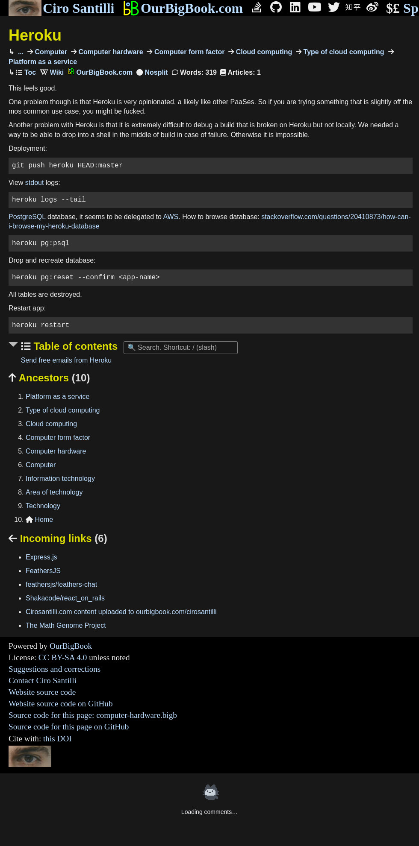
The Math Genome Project (66, 625)
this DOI (57, 738)
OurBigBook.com (183, 8)
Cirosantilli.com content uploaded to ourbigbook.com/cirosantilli (121, 611)
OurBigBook (71, 645)
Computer (50, 52)
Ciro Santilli (61, 8)
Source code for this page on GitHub (69, 726)
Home (39, 519)
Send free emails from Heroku (66, 360)
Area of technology (54, 492)
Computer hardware (110, 52)
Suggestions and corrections (54, 669)
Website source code (42, 692)
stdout (34, 182)
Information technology (60, 478)
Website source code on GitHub (61, 703)
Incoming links (58, 538)
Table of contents (74, 346)
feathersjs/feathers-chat (61, 584)
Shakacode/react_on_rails (65, 598)
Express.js (41, 557)
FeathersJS (43, 570)
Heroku (35, 35)
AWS (170, 216)
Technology (43, 505)
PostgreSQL (27, 216)
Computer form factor (188, 52)
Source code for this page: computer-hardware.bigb (93, 715)
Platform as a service (57, 396)
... (20, 52)
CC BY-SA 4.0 (62, 657)
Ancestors (49, 377)
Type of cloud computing (342, 52)
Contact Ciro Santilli (43, 680)
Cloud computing (263, 52)
